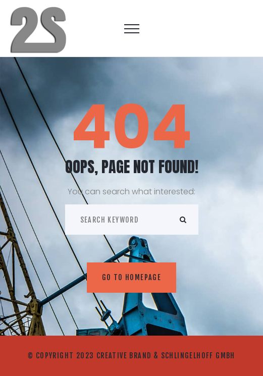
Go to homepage (132, 277)
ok (183, 219)
